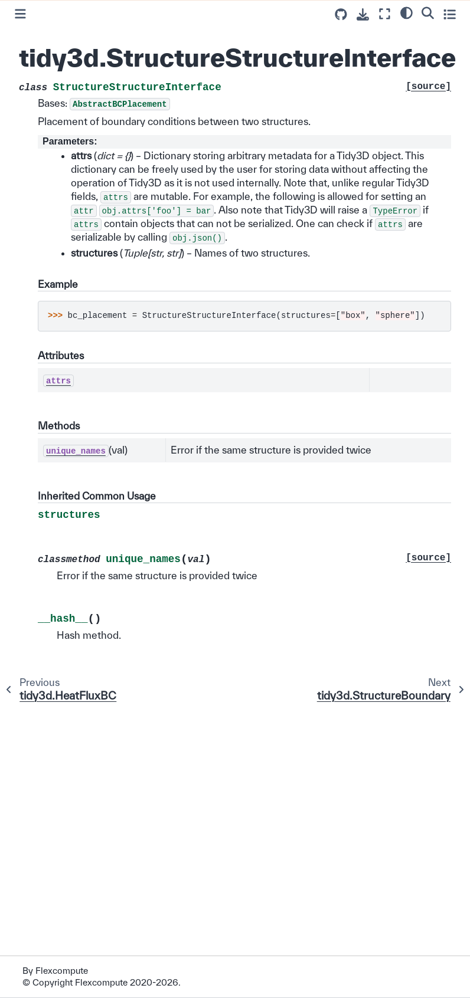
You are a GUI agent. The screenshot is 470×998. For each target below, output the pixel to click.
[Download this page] (363, 14)
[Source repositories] (341, 14)
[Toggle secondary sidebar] (450, 13)
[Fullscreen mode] (385, 13)
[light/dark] (406, 12)
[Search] (428, 12)
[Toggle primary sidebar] (20, 13)
